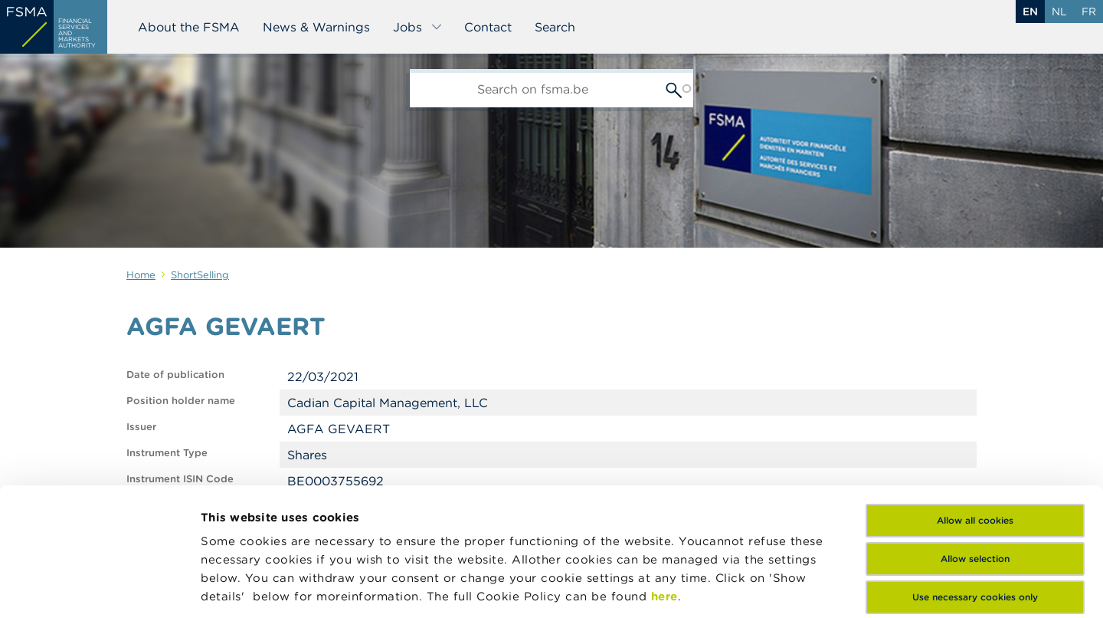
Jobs (418, 27)
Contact (488, 27)
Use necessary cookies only (975, 469)
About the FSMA (189, 27)
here (664, 469)
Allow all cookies (975, 393)
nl (1059, 11)
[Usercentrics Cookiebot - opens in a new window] (99, 588)
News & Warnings (316, 27)
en (1030, 11)
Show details (239, 587)
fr (1089, 11)
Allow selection (975, 431)
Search (555, 27)
